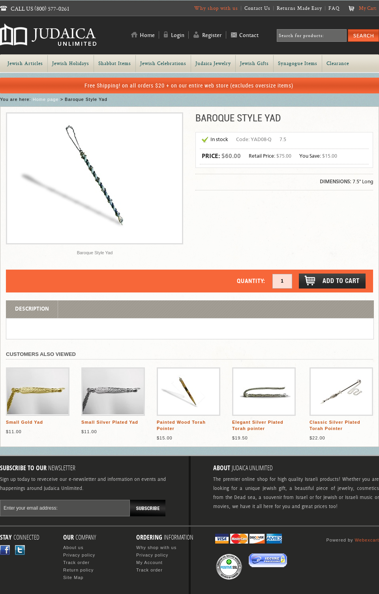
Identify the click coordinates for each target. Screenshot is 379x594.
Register (212, 35)
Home (147, 35)
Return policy (78, 570)
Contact (249, 35)
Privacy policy (79, 555)
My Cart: (368, 8)
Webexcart (367, 540)
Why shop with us (216, 8)
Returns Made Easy (299, 8)
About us (73, 547)
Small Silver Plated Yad (109, 422)
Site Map (73, 577)
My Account (149, 562)
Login (177, 35)
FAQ (334, 8)
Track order (76, 562)
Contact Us (257, 8)
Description (32, 309)
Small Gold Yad (24, 422)
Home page (46, 99)
